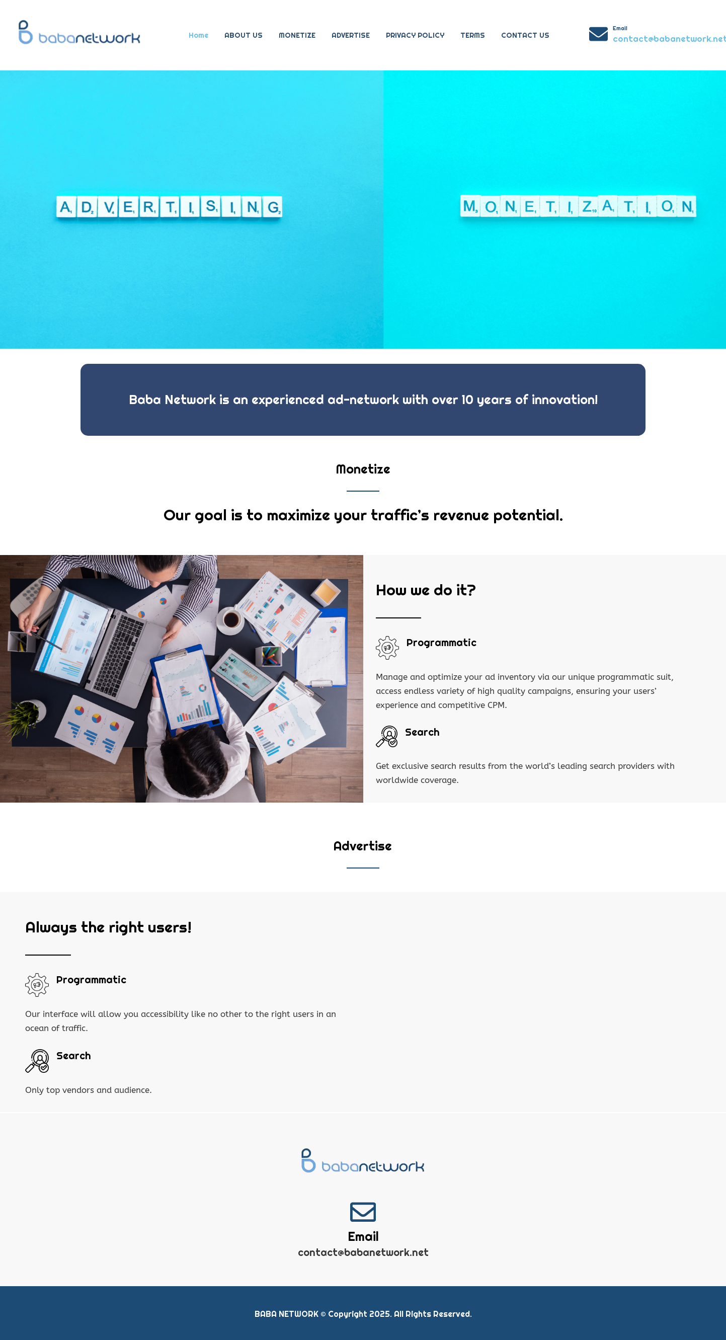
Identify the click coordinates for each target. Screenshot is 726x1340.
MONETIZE (297, 35)
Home (198, 35)
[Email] (598, 34)
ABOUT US (243, 35)
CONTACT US (525, 35)
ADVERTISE (351, 35)
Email (620, 28)
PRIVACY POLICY (415, 35)
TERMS (472, 35)
